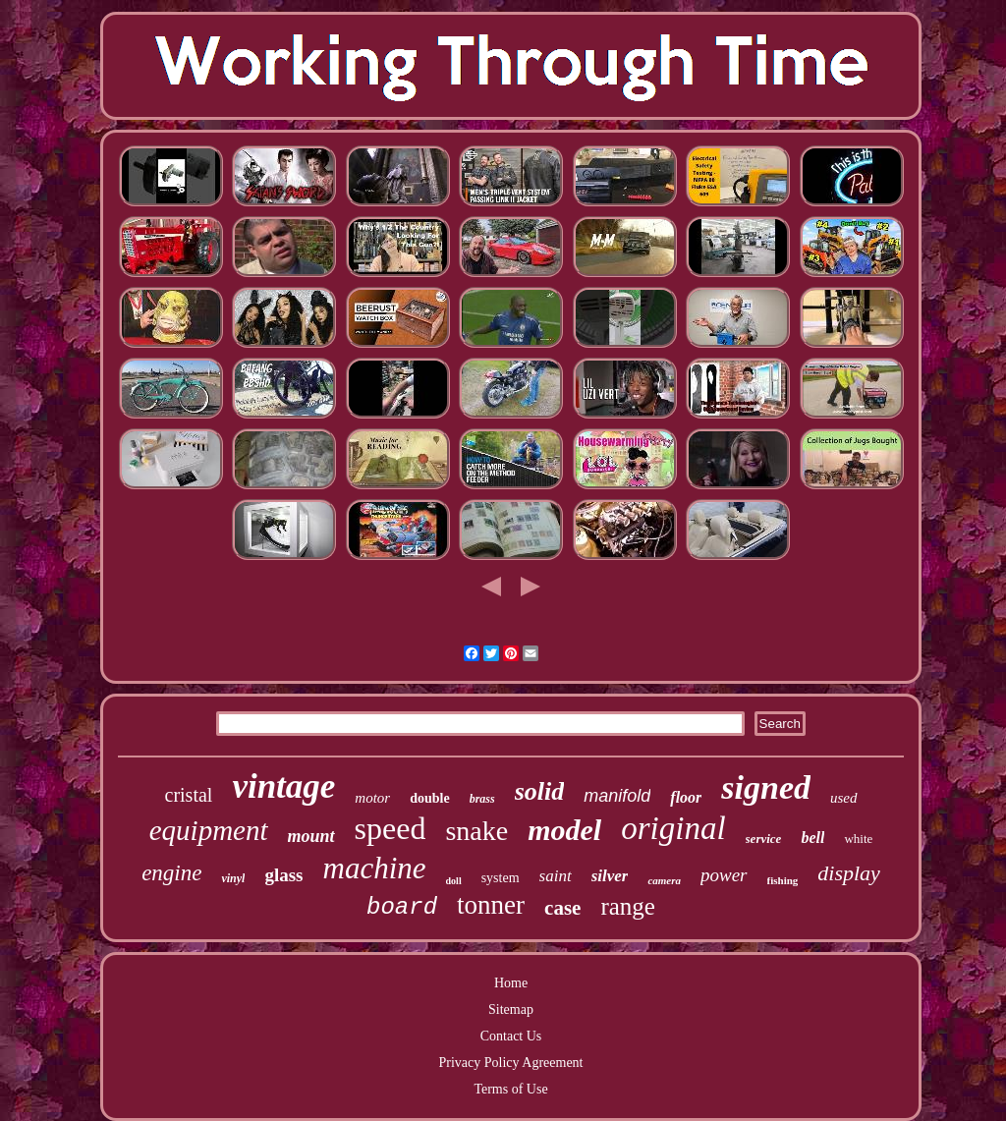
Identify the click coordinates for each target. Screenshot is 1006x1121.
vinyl (233, 878)
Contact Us (511, 1036)
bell (812, 837)
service (764, 838)
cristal (189, 795)
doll (454, 880)
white (858, 838)
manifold (617, 796)
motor (372, 798)
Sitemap (510, 1009)
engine (171, 873)
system (500, 877)
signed (765, 787)
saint (555, 876)
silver (610, 876)
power (724, 875)
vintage (283, 786)
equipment (208, 830)
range (627, 906)
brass (482, 799)
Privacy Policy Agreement (511, 1062)
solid (540, 791)
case (562, 908)
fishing (783, 880)
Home (511, 983)
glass (283, 875)
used (844, 798)
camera (664, 880)
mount (311, 836)
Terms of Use (510, 1089)
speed (390, 828)
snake (476, 830)
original (673, 828)
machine (374, 868)
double (429, 798)
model (564, 829)
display (848, 873)
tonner (491, 905)
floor (685, 797)
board (401, 907)
